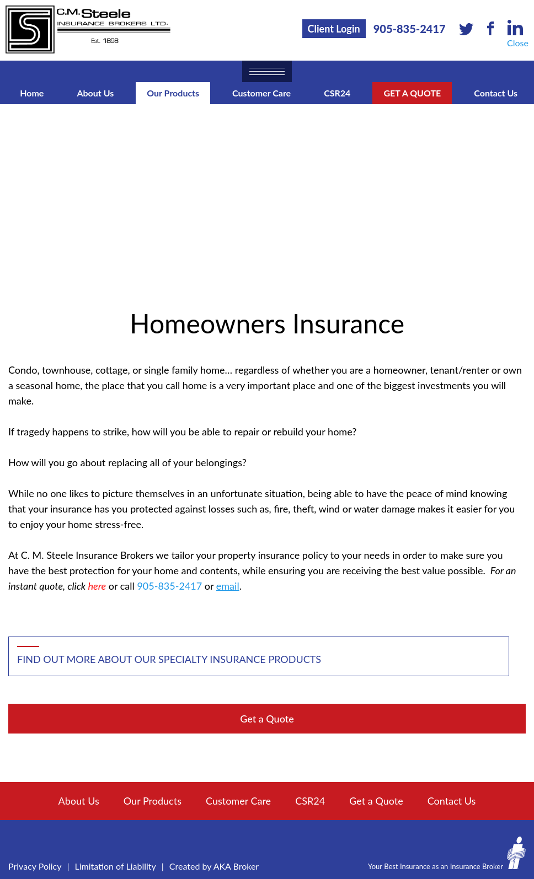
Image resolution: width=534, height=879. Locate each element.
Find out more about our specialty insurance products (169, 659)
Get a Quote (412, 93)
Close (517, 42)
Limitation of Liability (115, 866)
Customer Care (261, 93)
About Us (95, 93)
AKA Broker (236, 866)
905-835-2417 (409, 28)
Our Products (173, 93)
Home (32, 93)
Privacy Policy (35, 866)
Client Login (334, 29)
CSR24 (337, 93)
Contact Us (495, 93)
